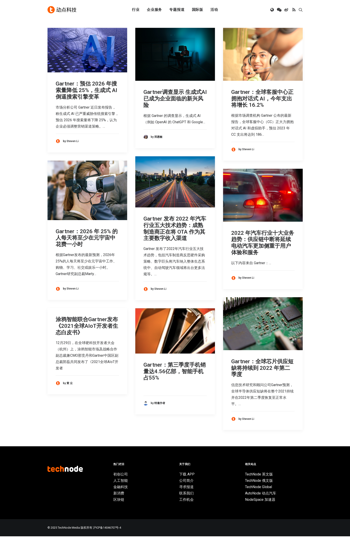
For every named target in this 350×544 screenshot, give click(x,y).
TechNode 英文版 (259, 482)
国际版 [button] (197, 9)
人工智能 (120, 488)
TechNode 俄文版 (259, 488)
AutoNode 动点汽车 (260, 501)
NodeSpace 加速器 (260, 507)
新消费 (118, 501)
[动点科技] (62, 9)
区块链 (118, 507)
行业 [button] (136, 9)
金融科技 (120, 494)
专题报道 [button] (176, 9)
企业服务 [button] (154, 9)
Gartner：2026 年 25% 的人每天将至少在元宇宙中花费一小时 (87, 245)
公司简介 (186, 488)
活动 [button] (214, 9)
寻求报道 (186, 494)
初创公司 (120, 482)
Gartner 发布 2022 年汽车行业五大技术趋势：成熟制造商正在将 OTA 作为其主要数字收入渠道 (174, 236)
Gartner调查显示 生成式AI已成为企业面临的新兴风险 (175, 106)
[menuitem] (136, 9)
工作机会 (186, 507)
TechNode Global (258, 494)
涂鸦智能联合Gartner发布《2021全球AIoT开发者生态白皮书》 (87, 333)
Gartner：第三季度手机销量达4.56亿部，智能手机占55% (174, 379)
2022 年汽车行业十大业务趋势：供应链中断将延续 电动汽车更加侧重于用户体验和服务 (262, 250)
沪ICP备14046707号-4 (107, 535)
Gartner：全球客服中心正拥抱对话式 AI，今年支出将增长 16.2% (262, 106)
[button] (272, 9)
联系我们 (186, 501)
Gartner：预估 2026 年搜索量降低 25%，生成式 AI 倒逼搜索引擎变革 (86, 98)
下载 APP (187, 482)
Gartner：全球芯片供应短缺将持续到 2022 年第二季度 (262, 375)
